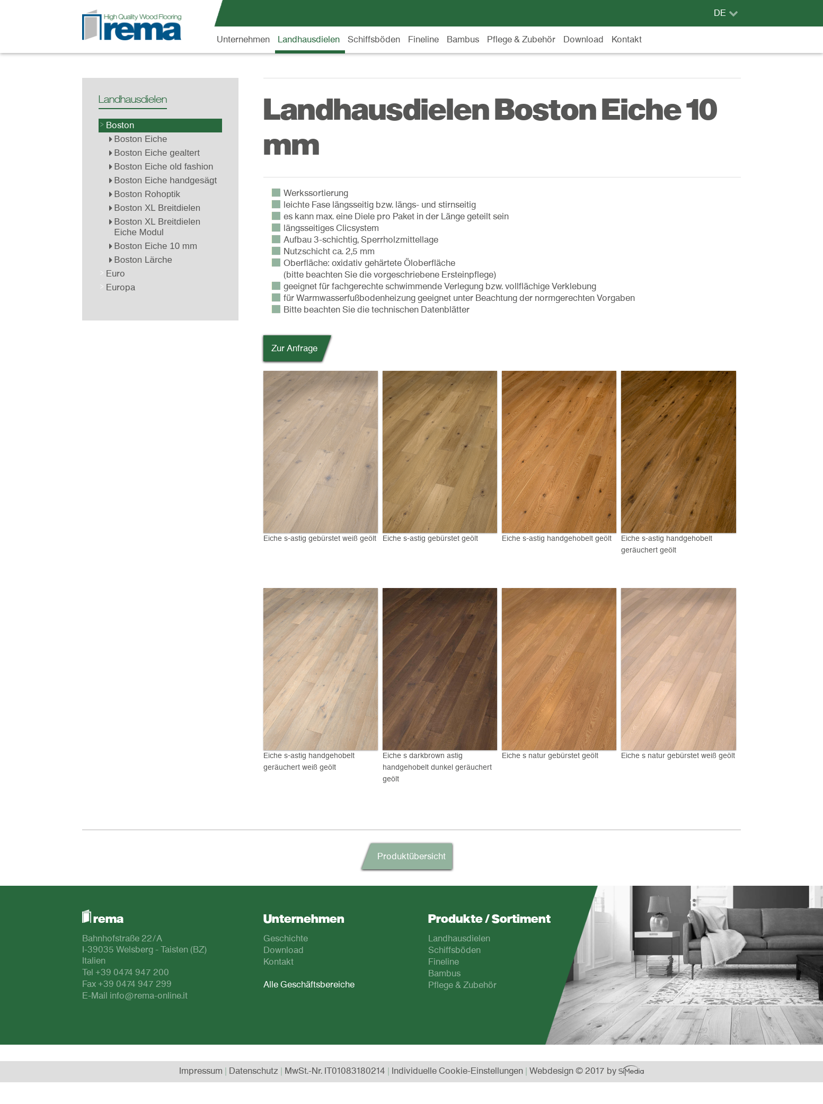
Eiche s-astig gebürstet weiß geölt (320, 456)
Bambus (463, 39)
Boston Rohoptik (144, 194)
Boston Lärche (140, 260)
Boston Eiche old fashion (161, 167)
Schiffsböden (374, 39)
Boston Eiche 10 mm (153, 246)
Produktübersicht (411, 856)
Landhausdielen (309, 39)
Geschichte (285, 938)
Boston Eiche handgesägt (163, 180)
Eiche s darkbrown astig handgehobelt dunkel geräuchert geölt (440, 683)
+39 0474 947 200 (132, 972)
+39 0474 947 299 (135, 984)
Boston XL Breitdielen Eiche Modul (154, 227)
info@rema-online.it (149, 996)
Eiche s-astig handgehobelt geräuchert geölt (678, 462)
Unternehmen (243, 39)
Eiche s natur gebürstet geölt (559, 674)
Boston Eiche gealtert (154, 153)
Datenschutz (253, 1071)
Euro (115, 274)
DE (720, 13)
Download (583, 39)
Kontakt (627, 39)
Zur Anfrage (294, 348)
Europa (120, 287)
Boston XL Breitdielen (154, 208)
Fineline (423, 39)
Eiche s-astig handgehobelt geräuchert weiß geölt (320, 679)
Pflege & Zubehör (521, 39)
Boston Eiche (138, 139)
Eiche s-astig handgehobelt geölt (559, 456)
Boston (120, 125)
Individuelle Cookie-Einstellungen (457, 1071)
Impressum (201, 1071)
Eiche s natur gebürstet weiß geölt (678, 674)
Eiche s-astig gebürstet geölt (440, 456)
